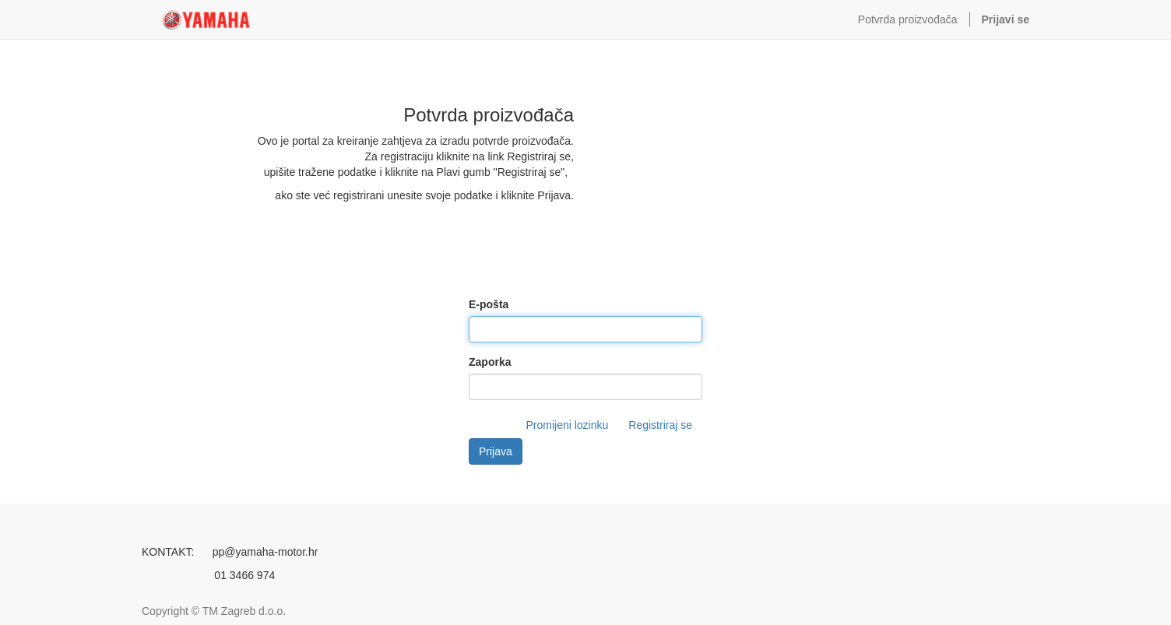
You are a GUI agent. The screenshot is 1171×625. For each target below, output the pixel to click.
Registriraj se (660, 425)
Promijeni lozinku (567, 425)
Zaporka (490, 362)
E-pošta (488, 304)
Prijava (495, 451)
